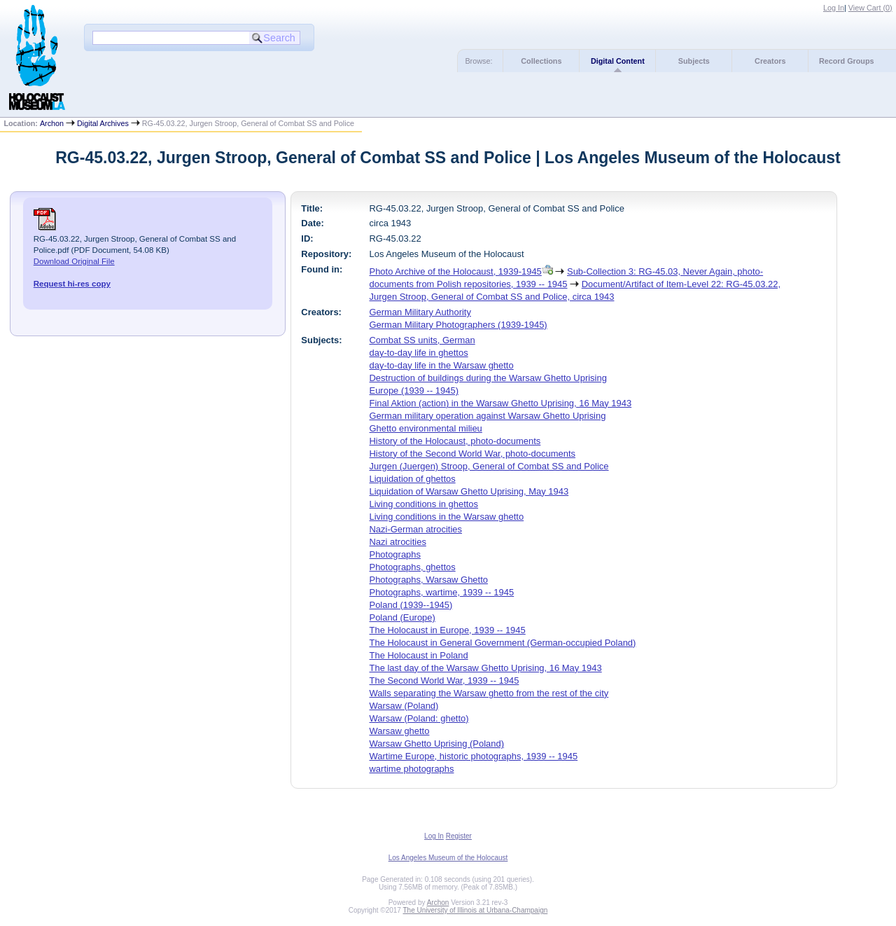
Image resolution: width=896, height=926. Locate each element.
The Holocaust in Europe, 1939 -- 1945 (448, 630)
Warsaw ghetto (400, 731)
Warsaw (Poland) (404, 705)
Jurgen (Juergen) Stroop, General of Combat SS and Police (489, 466)
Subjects (694, 61)
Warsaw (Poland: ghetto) (419, 718)
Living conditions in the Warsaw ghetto (447, 516)
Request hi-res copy (72, 283)
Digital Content (618, 61)
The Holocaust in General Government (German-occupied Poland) (503, 642)
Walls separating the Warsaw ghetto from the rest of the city (489, 693)
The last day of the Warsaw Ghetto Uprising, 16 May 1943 (486, 668)
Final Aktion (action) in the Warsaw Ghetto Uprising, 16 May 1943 (501, 403)
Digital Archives (103, 123)
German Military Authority (420, 312)
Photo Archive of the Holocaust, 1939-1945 (456, 271)
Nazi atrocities (398, 542)
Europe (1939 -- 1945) (414, 390)
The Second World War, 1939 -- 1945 (444, 680)
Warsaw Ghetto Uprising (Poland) (437, 743)
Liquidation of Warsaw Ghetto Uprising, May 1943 (469, 491)
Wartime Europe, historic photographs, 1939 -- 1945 (474, 756)
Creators (770, 61)
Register (459, 836)
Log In (833, 8)
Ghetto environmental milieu (426, 428)
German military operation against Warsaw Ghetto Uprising (488, 415)
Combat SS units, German (422, 340)
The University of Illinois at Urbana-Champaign (475, 910)
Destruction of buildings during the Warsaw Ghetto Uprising (488, 378)
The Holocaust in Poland (419, 655)
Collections (541, 61)
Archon (52, 123)
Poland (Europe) (402, 617)
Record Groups (846, 61)
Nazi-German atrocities (416, 529)
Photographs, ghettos (413, 567)
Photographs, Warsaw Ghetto (429, 579)
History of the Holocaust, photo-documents (455, 441)
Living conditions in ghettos (424, 504)
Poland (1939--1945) (411, 605)
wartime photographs (412, 768)
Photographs (395, 554)
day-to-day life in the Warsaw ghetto (442, 365)
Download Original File (74, 261)
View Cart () (870, 8)
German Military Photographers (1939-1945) (458, 324)
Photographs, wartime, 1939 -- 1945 (442, 592)
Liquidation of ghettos (413, 479)
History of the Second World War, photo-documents (472, 453)
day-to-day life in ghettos (419, 352)
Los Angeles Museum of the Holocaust (448, 858)
